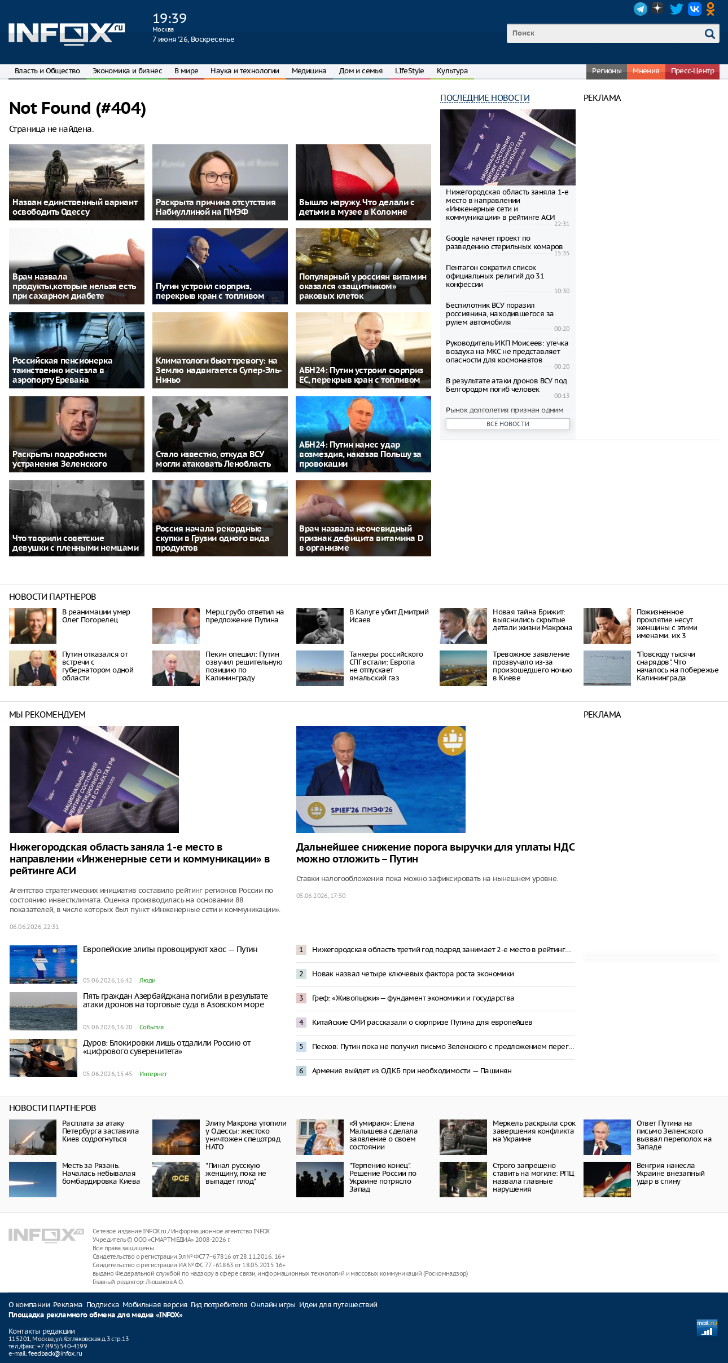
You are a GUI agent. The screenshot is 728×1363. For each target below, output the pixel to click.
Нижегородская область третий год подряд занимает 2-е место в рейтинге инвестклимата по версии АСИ (443, 949)
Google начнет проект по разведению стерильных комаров (504, 242)
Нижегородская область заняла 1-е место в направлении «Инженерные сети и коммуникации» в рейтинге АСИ (507, 204)
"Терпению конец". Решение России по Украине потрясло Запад (382, 1177)
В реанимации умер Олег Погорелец (96, 616)
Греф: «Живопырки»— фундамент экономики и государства (413, 998)
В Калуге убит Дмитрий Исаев (388, 616)
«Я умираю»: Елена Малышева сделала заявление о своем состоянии (383, 1135)
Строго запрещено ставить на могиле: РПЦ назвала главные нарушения (533, 1177)
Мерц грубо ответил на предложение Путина (244, 616)
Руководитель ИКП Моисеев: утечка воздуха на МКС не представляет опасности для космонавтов (507, 351)
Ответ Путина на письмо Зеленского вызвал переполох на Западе (674, 1135)
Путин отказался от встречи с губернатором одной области (97, 666)
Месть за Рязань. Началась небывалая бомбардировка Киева (101, 1173)
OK (713, 9)
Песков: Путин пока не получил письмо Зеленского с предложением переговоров (443, 1046)
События (151, 1027)
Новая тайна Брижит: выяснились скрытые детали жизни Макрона (532, 619)
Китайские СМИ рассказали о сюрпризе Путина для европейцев (422, 1022)
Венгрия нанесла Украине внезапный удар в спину (671, 1173)
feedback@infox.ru (55, 1353)
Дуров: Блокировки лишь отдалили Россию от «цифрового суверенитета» (166, 1047)
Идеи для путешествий (338, 1304)
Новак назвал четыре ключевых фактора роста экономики (413, 974)
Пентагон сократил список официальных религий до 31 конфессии (495, 276)
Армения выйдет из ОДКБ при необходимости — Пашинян (412, 1070)
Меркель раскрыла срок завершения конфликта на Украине (534, 1131)
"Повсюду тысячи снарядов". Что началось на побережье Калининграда (677, 666)
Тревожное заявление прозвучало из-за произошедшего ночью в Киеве (532, 666)
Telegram (640, 9)
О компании (29, 1304)
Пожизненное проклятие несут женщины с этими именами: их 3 (667, 623)
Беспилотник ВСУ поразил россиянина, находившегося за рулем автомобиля (500, 313)
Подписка (102, 1304)
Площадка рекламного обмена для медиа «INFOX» (95, 1315)
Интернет (152, 1074)
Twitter (676, 9)
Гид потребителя (219, 1304)
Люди (147, 980)
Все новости (507, 424)
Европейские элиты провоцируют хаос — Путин (170, 949)
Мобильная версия (154, 1304)
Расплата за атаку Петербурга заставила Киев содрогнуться (100, 1131)
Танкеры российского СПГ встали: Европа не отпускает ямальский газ (386, 666)
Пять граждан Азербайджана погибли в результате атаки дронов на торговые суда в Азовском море (175, 1000)
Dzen (658, 9)
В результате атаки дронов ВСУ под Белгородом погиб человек (506, 385)
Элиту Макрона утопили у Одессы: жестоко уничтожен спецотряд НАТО (245, 1135)
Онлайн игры (273, 1304)
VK (694, 9)
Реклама (68, 1304)
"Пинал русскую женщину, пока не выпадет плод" (235, 1173)
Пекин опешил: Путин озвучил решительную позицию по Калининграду (243, 666)
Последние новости (484, 97)
